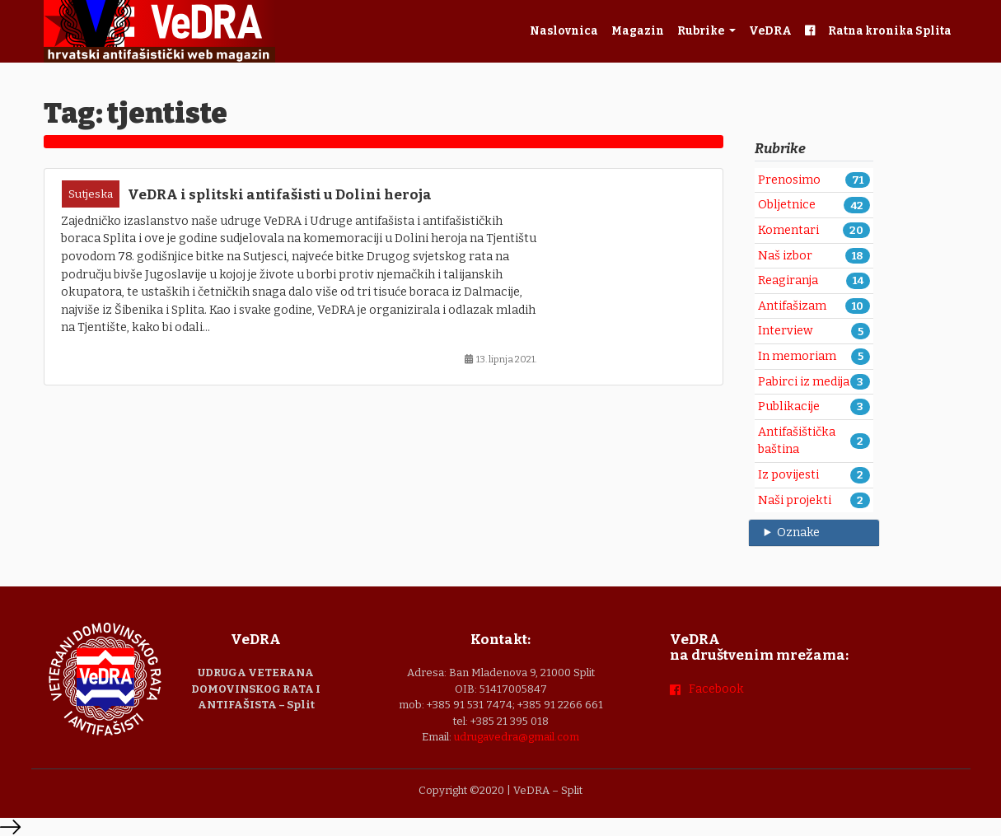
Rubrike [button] (701, 31)
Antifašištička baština (796, 441)
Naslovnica (564, 31)
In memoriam (797, 356)
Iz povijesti (788, 475)
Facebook (716, 689)
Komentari (788, 230)
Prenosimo (789, 180)
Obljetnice (787, 205)
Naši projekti (794, 500)
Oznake (798, 532)
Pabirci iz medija (803, 382)
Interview (785, 331)
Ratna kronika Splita (890, 31)
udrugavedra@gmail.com (516, 737)
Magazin (637, 31)
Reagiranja (788, 280)
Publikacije (789, 406)
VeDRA (770, 31)
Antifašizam (792, 306)
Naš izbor (785, 256)
